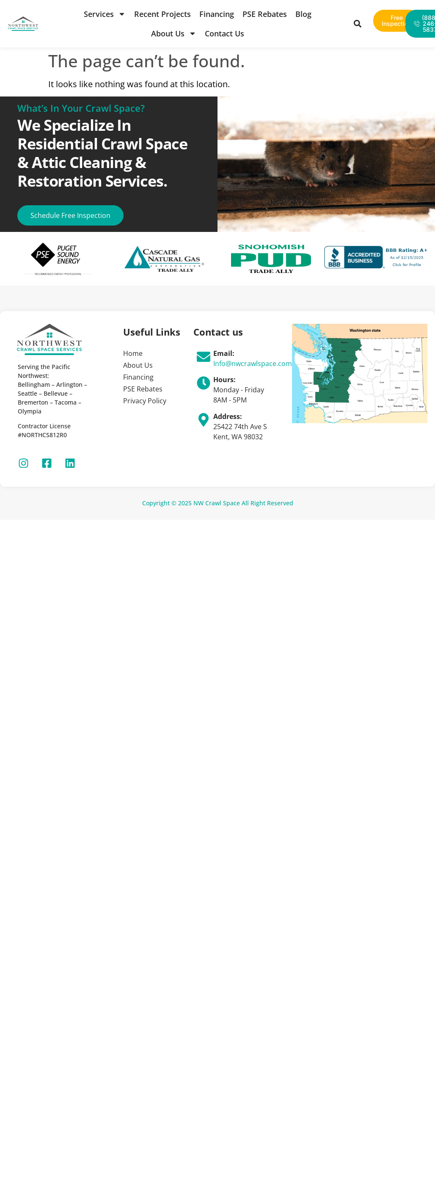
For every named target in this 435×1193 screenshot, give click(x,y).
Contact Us (224, 33)
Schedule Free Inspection (70, 215)
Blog (303, 14)
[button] (358, 24)
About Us (173, 33)
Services (105, 14)
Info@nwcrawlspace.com (252, 363)
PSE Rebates (264, 14)
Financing (216, 14)
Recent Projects (162, 14)
